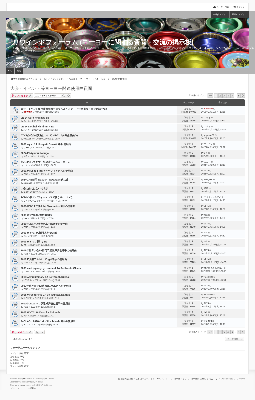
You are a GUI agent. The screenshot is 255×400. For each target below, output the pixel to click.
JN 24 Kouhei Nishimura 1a (37, 126)
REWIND (28, 112)
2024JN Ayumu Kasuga (35, 153)
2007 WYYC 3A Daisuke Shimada (40, 312)
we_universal (20, 385)
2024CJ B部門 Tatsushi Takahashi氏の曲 (45, 179)
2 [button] (220, 95)
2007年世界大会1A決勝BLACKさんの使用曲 (46, 285)
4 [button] (228, 95)
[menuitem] (19, 388)
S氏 (25, 156)
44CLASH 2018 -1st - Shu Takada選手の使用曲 (48, 321)
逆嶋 (26, 192)
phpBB (23, 379)
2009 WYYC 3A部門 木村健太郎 (39, 232)
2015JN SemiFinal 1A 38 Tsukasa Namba (45, 294)
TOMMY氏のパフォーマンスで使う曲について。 (48, 197)
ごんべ (27, 165)
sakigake (28, 183)
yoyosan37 (29, 139)
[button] (210, 95)
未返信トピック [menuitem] (220, 14)
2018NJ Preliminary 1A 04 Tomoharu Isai (45, 277)
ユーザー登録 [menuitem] (221, 7)
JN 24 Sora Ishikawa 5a (35, 117)
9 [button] (238, 95)
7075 (26, 174)
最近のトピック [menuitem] (239, 14)
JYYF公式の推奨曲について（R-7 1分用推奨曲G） (50, 135)
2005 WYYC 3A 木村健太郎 (36, 215)
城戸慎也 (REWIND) (213, 268)
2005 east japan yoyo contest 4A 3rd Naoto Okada (51, 268)
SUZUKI (27, 324)
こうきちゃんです (32, 200)
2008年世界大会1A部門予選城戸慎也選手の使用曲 (49, 250)
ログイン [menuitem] (239, 7)
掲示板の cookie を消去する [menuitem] (204, 379)
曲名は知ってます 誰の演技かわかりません (45, 162)
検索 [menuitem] (19, 71)
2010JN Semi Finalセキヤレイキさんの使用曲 (47, 170)
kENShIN (28, 280)
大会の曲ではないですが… (35, 188)
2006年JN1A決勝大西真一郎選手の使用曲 (44, 223)
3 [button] (224, 95)
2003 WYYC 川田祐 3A (34, 241)
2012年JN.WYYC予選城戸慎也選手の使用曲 (45, 303)
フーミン (28, 147)
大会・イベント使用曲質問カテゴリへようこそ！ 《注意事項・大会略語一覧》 (64, 108)
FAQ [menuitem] (10, 70)
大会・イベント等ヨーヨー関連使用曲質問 (51, 88)
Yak (25, 218)
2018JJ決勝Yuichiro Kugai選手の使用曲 (44, 259)
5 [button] (232, 95)
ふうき (27, 121)
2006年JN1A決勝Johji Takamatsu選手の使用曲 (48, 206)
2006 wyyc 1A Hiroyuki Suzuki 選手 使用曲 (46, 144)
